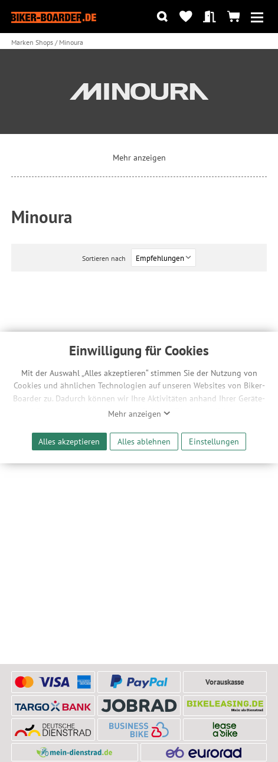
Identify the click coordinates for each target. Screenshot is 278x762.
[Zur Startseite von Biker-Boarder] (53, 16)
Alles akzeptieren (69, 441)
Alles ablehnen (144, 441)
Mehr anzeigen (139, 413)
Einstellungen (214, 441)
